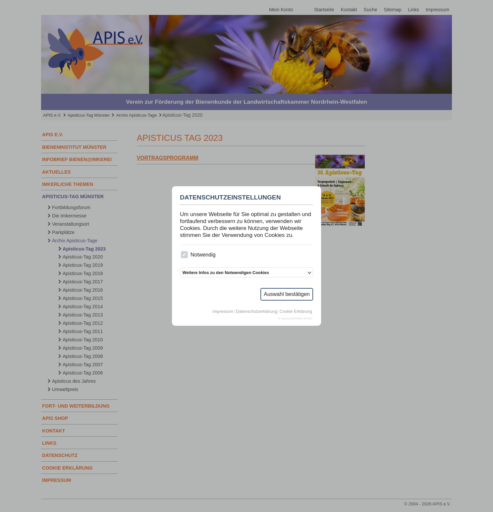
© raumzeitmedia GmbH (295, 318)
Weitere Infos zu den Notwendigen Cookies (225, 272)
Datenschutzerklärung (256, 312)
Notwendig (198, 254)
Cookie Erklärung (296, 312)
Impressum (222, 312)
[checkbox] (184, 254)
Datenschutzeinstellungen (230, 197)
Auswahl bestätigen (287, 294)
